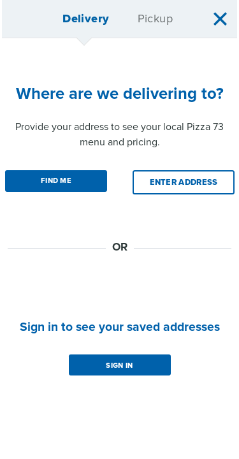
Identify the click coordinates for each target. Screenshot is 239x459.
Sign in (119, 365)
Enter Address (184, 182)
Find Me (56, 181)
